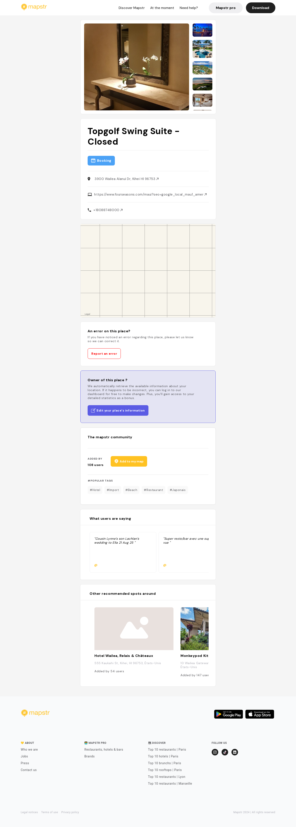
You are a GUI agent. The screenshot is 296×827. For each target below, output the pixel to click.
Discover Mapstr (132, 8)
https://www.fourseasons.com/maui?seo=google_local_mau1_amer (150, 194)
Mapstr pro (226, 7)
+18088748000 (108, 210)
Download (260, 7)
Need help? (189, 8)
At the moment (162, 8)
